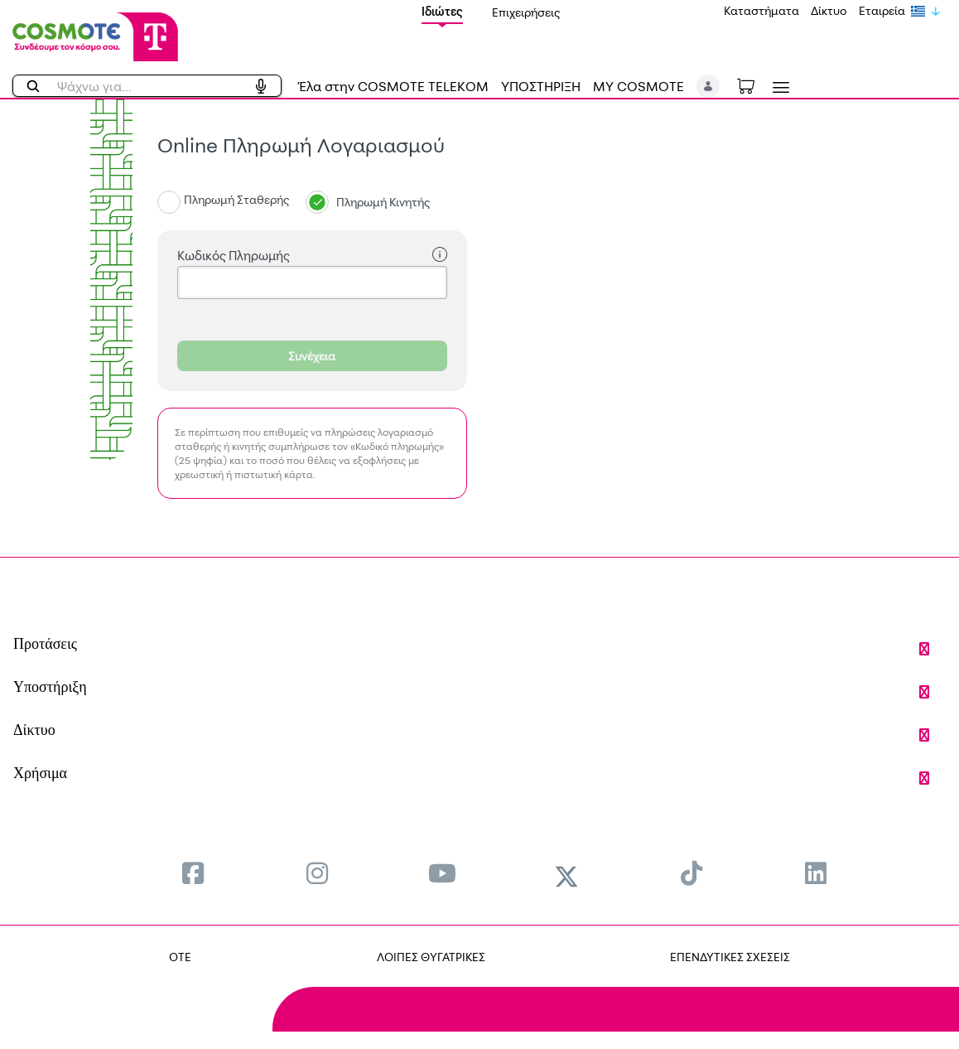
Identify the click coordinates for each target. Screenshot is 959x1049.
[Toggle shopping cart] (754, 84)
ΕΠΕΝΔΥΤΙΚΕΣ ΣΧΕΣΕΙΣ (730, 957)
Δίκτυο (829, 10)
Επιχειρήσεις (526, 12)
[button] (708, 86)
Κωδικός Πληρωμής (312, 255)
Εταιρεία (882, 10)
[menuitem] (193, 873)
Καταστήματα (761, 10)
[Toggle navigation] (777, 87)
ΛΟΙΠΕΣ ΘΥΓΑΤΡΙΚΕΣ (431, 957)
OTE (180, 957)
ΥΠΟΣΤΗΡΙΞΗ (541, 86)
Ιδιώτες (442, 11)
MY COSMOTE (638, 86)
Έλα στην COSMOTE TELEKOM (393, 86)
